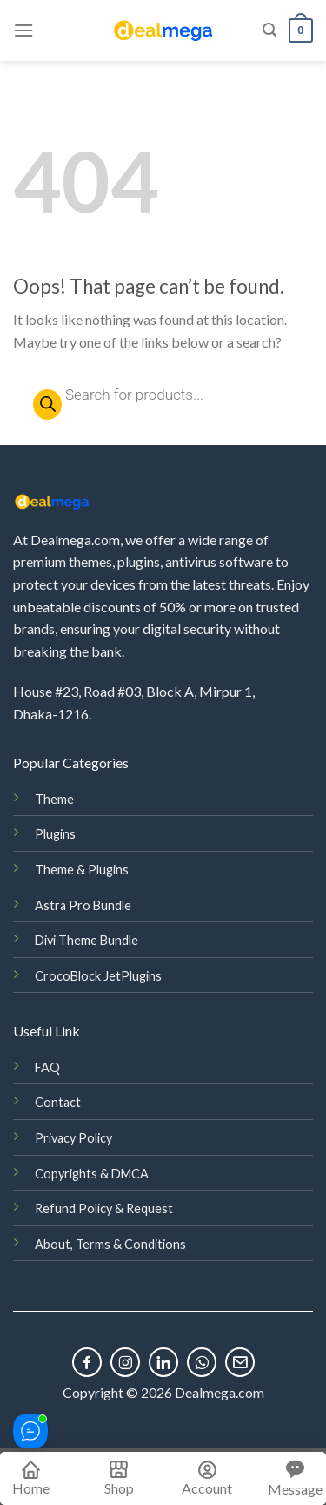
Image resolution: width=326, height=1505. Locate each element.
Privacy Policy (73, 1137)
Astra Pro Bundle (83, 905)
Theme (54, 799)
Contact (58, 1102)
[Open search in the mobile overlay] (163, 395)
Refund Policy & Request (104, 1208)
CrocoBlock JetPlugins (98, 975)
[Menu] (23, 30)
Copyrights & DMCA (92, 1173)
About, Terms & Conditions (110, 1244)
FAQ (47, 1067)
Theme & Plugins (82, 869)
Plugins (55, 834)
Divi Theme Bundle (86, 940)
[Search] (269, 30)
